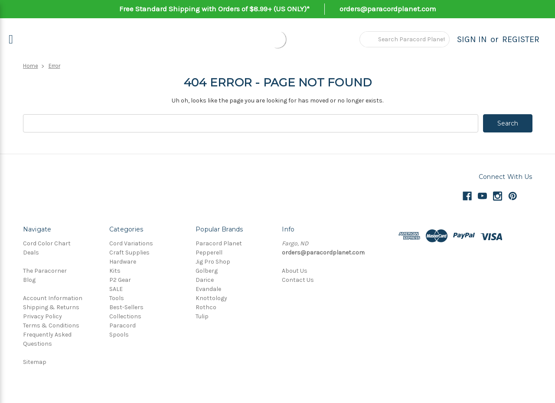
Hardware (122, 261)
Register (520, 39)
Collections (125, 316)
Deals (31, 252)
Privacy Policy (42, 316)
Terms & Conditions (51, 325)
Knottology (211, 298)
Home (30, 66)
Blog (29, 280)
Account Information (52, 298)
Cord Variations (131, 243)
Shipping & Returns (51, 307)
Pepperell (209, 252)
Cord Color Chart (47, 243)
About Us (294, 270)
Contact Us (298, 280)
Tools (116, 298)
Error (54, 66)
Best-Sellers (126, 307)
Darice (205, 280)
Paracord (122, 325)
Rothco (206, 307)
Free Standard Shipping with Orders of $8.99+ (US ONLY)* (214, 8)
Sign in (472, 39)
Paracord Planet (219, 243)
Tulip (202, 316)
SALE (116, 289)
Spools (119, 334)
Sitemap (34, 362)
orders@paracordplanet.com (388, 8)
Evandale (208, 289)
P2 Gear (120, 280)
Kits (115, 270)
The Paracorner (45, 270)
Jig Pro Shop (213, 261)
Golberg (207, 270)
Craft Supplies (129, 252)
